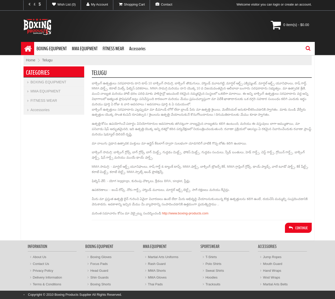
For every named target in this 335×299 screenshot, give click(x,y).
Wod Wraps (271, 277)
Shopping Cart (129, 4)
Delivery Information (47, 277)
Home (30, 60)
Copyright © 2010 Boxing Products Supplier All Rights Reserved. (75, 294)
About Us (39, 257)
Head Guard (99, 270)
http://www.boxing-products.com (185, 213)
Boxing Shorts (100, 284)
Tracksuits (213, 284)
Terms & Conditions (47, 284)
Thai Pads (155, 284)
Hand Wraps (272, 270)
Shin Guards (99, 277)
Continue (298, 228)
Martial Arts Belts (275, 284)
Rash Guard (157, 264)
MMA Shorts (157, 270)
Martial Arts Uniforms (163, 257)
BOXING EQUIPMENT (52, 48)
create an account (298, 4)
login (276, 4)
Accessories (137, 48)
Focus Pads (99, 264)
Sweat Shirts (215, 270)
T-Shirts (211, 257)
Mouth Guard (272, 264)
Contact (161, 4)
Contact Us (41, 264)
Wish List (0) (61, 4)
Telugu (47, 60)
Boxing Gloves (100, 257)
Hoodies (212, 277)
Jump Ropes (272, 257)
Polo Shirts (213, 264)
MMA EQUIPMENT (85, 48)
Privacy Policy (43, 270)
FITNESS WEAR (113, 48)
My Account (94, 4)
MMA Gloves (157, 277)
